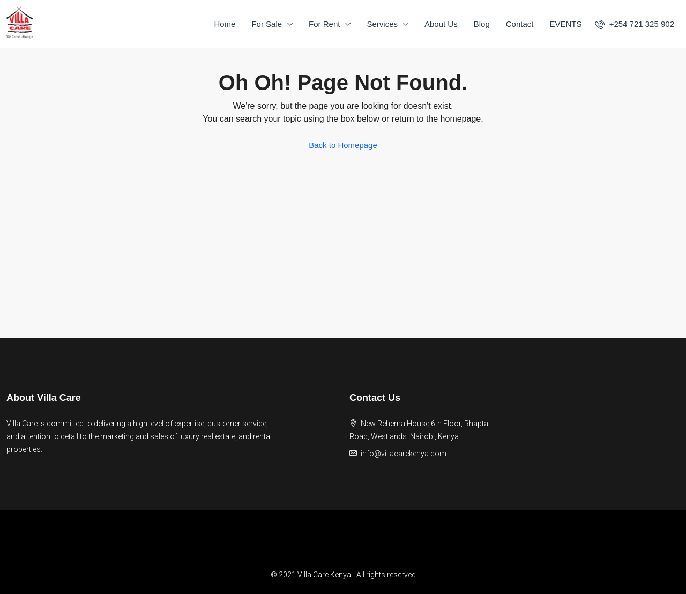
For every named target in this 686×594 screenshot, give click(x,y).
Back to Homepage (343, 145)
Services (382, 23)
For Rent (324, 23)
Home (224, 23)
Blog (482, 23)
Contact (520, 23)
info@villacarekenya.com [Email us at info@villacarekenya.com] (403, 453)
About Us (441, 23)
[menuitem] (635, 24)
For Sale (266, 23)
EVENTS (565, 23)
